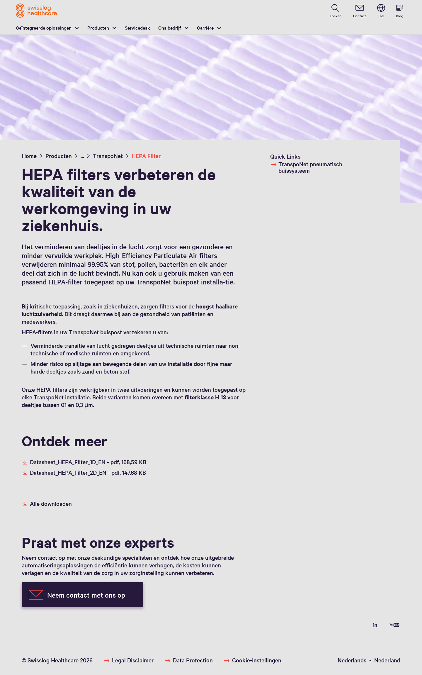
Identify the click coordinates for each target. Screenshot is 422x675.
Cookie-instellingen (256, 660)
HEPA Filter (146, 156)
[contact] (359, 10)
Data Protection (193, 660)
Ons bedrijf (169, 27)
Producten (98, 27)
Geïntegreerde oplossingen (44, 27)
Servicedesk (137, 27)
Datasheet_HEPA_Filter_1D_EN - (84, 462)
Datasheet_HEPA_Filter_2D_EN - (84, 472)
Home (29, 156)
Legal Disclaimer (133, 660)
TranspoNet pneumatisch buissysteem (306, 167)
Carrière (205, 27)
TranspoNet (108, 156)
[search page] (335, 10)
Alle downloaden (47, 503)
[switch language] (381, 10)
